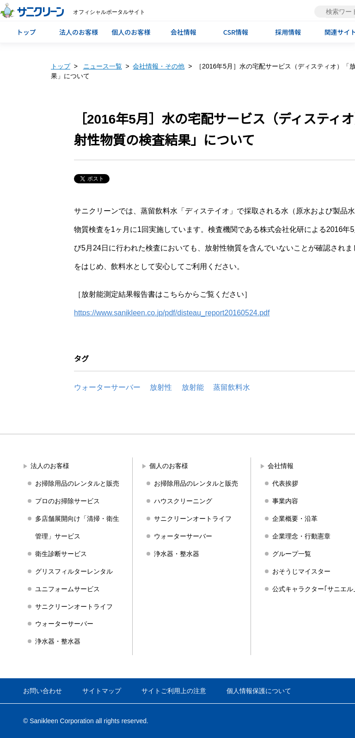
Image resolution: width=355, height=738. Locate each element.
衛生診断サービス (61, 553)
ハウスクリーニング (183, 501)
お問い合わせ (42, 690)
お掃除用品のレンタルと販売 (77, 483)
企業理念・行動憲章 (301, 536)
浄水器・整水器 (57, 641)
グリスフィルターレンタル (74, 571)
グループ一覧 (291, 553)
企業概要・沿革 (295, 518)
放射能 (193, 387)
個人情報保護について (258, 690)
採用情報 (288, 32)
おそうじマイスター (301, 571)
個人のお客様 (130, 32)
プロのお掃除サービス (67, 501)
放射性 (161, 387)
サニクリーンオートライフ (74, 606)
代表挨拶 (285, 483)
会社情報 (183, 32)
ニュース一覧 (102, 66)
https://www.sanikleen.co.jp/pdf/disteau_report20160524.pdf (171, 313)
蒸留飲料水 (231, 387)
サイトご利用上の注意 (173, 690)
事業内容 (285, 501)
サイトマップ (101, 690)
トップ (26, 32)
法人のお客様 (78, 32)
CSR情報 (235, 32)
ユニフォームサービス (67, 589)
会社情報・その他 (158, 66)
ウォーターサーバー (107, 387)
